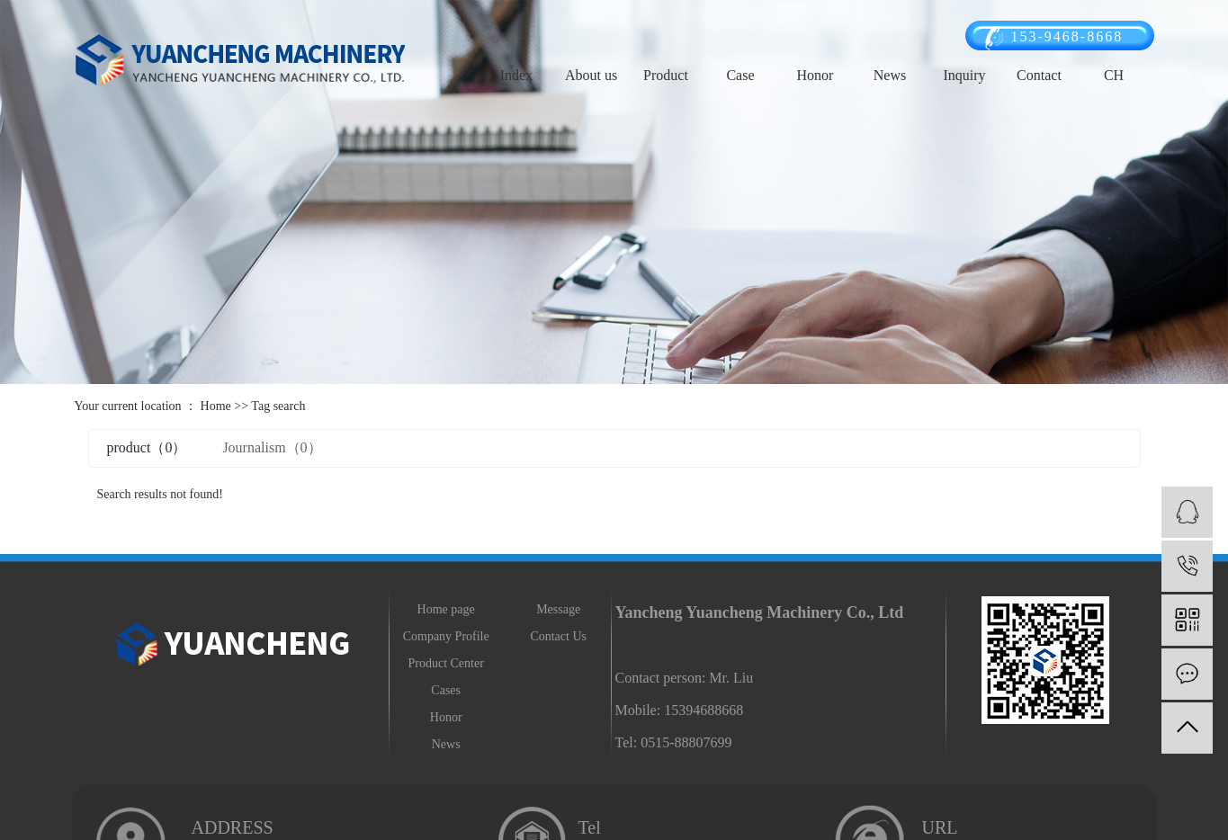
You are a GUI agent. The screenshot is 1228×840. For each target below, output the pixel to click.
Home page (446, 609)
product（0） (147, 447)
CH (1114, 75)
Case (740, 75)
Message (558, 609)
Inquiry (964, 75)
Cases (446, 690)
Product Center (445, 663)
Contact (1039, 75)
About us (591, 75)
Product (665, 75)
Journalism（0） (271, 447)
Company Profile (446, 636)
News (890, 75)
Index (516, 75)
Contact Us (558, 636)
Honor (815, 75)
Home (216, 406)
